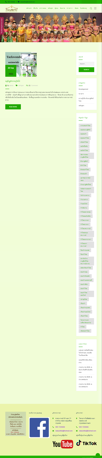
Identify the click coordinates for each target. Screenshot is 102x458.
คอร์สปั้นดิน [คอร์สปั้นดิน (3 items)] (84, 146)
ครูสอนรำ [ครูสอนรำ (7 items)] (83, 134)
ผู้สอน (56, 8)
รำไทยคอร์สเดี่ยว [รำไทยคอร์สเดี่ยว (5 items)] (86, 216)
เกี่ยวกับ (35, 8)
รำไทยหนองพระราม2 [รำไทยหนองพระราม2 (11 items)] (84, 234)
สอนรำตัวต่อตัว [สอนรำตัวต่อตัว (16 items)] (85, 276)
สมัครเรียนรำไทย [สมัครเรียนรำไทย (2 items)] (86, 268)
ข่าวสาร (69, 8)
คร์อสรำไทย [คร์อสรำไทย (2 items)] (84, 142)
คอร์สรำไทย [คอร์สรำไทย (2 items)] (84, 150)
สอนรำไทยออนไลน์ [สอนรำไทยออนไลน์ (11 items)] (84, 294)
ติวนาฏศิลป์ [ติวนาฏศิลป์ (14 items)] (84, 161)
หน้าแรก (28, 8)
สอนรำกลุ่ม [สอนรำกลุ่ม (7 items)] (84, 272)
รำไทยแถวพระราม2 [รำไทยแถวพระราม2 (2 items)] (84, 245)
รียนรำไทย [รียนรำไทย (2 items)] (84, 254)
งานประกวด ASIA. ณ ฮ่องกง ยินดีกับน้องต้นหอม (85, 369)
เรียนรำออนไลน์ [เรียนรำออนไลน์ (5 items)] (85, 312)
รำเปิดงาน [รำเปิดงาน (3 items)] (84, 208)
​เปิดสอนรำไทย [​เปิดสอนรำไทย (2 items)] (85, 331)
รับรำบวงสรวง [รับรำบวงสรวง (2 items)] (85, 195)
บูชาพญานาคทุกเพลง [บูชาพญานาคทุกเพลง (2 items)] (85, 179)
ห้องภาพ (62, 8)
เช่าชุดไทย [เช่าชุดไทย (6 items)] (84, 299)
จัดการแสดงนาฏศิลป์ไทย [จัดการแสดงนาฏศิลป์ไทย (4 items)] (84, 156)
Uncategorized (83, 89)
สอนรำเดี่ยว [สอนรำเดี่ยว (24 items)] (84, 284)
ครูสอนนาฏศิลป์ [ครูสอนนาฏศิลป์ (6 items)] (85, 129)
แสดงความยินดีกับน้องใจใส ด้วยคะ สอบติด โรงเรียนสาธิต (86, 352)
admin (11, 85)
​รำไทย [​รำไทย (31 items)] (82, 327)
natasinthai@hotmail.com (27, 2)
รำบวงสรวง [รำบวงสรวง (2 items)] (84, 199)
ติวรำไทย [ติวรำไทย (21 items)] (83, 165)
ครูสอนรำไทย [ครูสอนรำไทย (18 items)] (85, 138)
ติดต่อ (76, 8)
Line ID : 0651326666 (89, 2)
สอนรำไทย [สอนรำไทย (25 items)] (84, 288)
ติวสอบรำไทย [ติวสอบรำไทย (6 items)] (85, 169)
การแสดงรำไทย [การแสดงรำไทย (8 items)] (85, 125)
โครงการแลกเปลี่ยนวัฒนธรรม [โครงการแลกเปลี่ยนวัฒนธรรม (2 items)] (86, 321)
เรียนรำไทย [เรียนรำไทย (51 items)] (84, 316)
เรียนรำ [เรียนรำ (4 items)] (83, 303)
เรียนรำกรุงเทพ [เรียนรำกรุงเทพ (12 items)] (85, 307)
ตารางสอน (43, 8)
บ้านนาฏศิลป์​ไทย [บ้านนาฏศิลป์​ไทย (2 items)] (86, 184)
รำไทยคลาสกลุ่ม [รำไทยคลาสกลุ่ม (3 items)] (85, 212)
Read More (13, 107)
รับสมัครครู (83, 8)
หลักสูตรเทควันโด (12, 81)
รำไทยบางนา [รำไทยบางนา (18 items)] (85, 224)
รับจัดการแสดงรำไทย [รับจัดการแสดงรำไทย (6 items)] (86, 190)
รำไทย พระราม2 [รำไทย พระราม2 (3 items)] (85, 228)
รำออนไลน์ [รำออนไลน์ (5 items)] (84, 203)
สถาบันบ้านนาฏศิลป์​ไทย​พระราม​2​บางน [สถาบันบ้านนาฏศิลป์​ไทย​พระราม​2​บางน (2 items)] (85, 261)
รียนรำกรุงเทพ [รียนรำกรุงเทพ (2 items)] (85, 250)
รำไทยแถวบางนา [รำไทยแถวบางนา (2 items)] (86, 239)
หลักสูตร (50, 8)
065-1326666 (11, 2)
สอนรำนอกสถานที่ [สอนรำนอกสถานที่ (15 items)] (86, 280)
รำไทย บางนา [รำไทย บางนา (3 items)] (85, 220)
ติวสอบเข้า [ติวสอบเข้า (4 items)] (84, 173)
